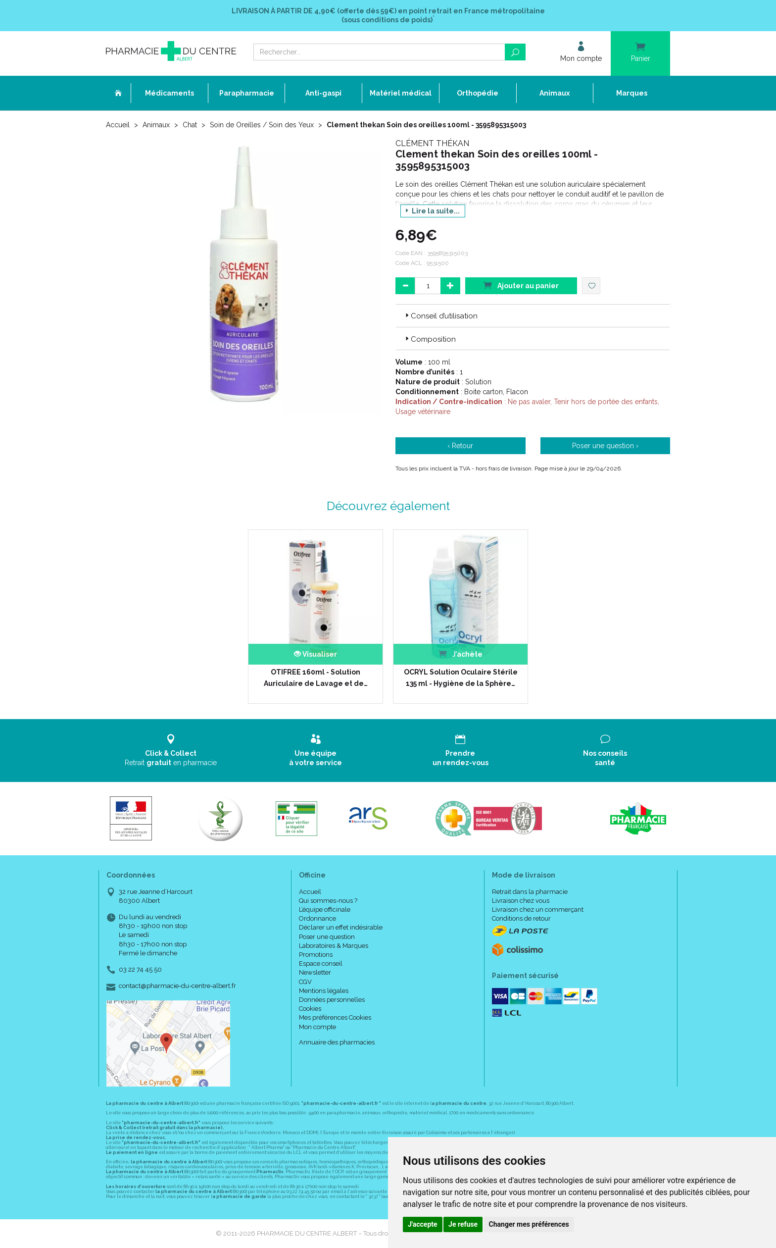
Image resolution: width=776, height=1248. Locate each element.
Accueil (118, 125)
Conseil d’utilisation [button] (440, 316)
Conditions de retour (521, 918)
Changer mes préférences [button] (529, 1224)
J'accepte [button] (422, 1224)
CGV (305, 982)
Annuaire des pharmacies (337, 1042)
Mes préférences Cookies (335, 1017)
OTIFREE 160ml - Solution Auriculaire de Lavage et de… (316, 677)
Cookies (310, 1008)
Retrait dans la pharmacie (530, 891)
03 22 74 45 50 (140, 969)
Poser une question (327, 936)
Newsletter (315, 972)
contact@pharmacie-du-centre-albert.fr (177, 986)
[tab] (533, 315)
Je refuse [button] (463, 1224)
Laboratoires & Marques (333, 945)
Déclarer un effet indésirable (341, 927)
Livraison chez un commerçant (537, 909)
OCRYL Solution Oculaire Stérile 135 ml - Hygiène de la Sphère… (461, 677)
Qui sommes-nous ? (328, 900)
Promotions (316, 954)
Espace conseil (320, 963)
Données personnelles (332, 999)
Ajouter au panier (521, 285)
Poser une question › (605, 446)
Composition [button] (429, 339)
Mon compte (317, 1027)
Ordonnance (317, 918)
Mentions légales (323, 990)
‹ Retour (460, 446)
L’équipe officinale (324, 909)
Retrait (171, 750)
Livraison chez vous (520, 900)
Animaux (156, 125)
